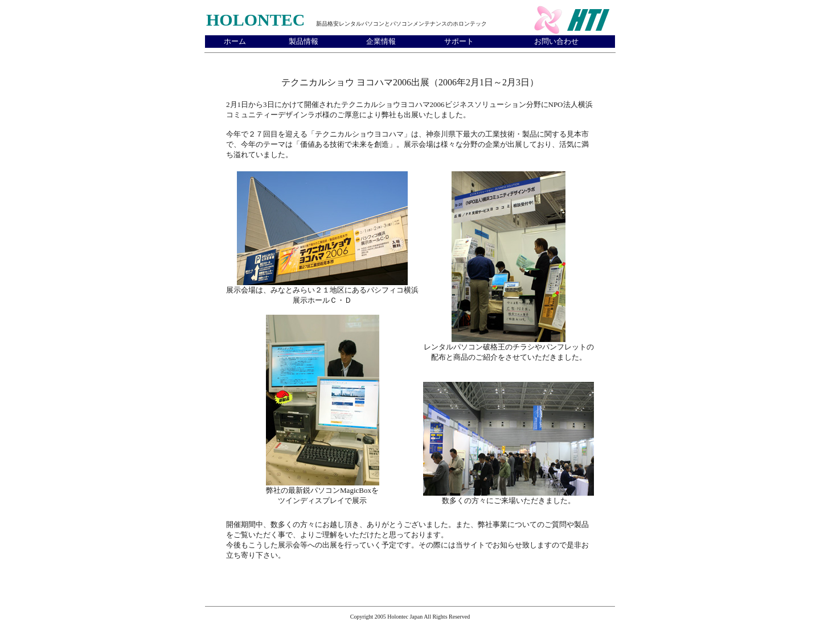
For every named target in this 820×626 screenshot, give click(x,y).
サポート (459, 41)
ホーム (235, 41)
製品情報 (303, 41)
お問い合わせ (556, 41)
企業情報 (381, 41)
